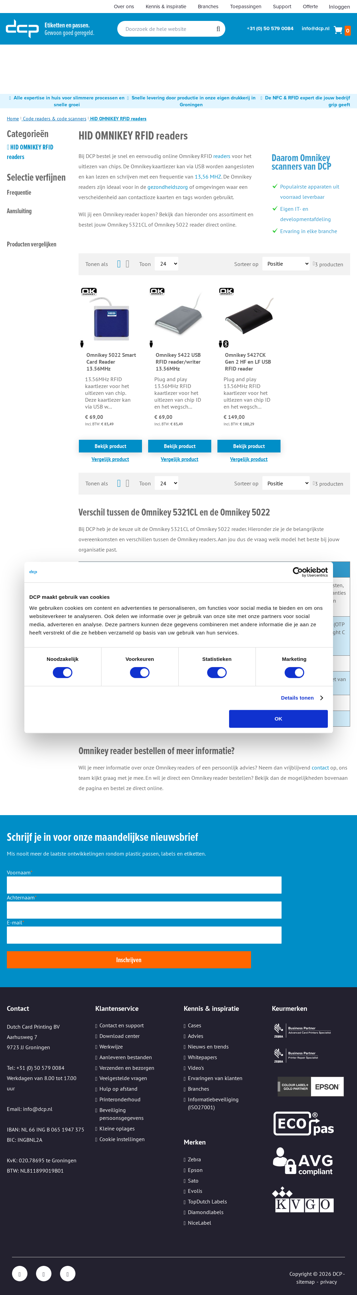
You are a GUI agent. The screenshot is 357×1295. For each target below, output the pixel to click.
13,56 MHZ (208, 176)
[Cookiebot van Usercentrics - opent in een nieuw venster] (298, 572)
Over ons (124, 6)
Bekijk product (110, 446)
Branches (208, 6)
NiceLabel (199, 1222)
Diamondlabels (206, 1212)
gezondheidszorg (167, 186)
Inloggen (339, 6)
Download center (119, 1035)
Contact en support (121, 1025)
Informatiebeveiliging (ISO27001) (213, 1103)
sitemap (305, 1281)
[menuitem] (20, 57)
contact (320, 767)
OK (279, 719)
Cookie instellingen (122, 1139)
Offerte (310, 6)
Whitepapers (202, 1057)
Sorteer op (246, 263)
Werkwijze (111, 1046)
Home (13, 119)
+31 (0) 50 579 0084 (270, 28)
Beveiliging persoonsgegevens (121, 1113)
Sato (193, 1180)
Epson (195, 1169)
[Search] (218, 29)
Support (282, 6)
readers (221, 156)
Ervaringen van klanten (215, 1078)
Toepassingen (245, 6)
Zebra (194, 1159)
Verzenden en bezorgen (126, 1067)
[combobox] (171, 29)
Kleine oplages (117, 1128)
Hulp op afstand (118, 1089)
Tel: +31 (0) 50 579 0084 (35, 1067)
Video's (196, 1067)
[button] (110, 459)
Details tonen (297, 698)
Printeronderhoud (120, 1099)
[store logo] (22, 28)
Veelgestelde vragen (123, 1078)
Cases (194, 1025)
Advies (195, 1035)
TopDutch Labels (207, 1201)
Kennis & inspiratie (166, 6)
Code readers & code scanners (54, 119)
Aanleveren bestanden (125, 1057)
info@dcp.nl (316, 28)
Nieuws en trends (208, 1046)
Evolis (195, 1191)
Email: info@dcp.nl (29, 1108)
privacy (328, 1281)
